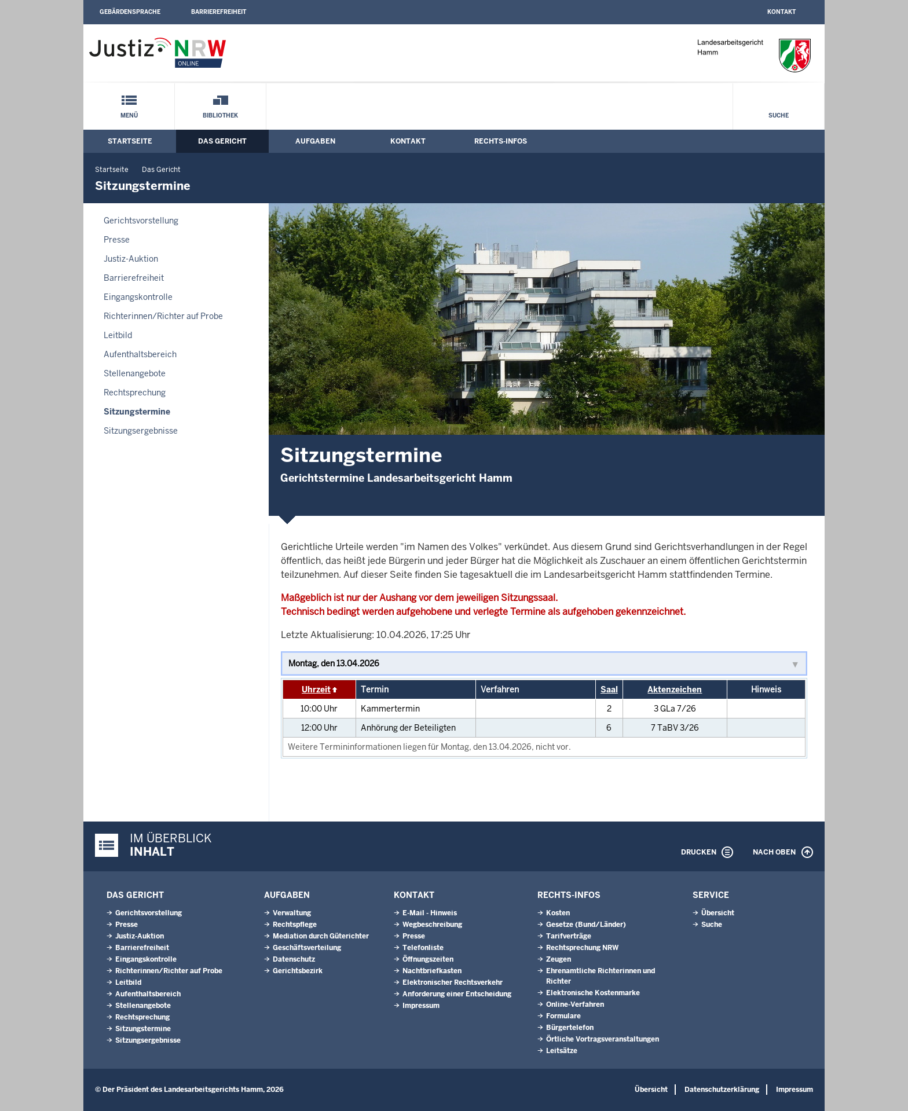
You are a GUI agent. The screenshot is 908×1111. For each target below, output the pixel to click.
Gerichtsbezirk (298, 971)
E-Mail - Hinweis (429, 913)
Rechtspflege (295, 924)
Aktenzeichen (674, 689)
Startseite (130, 141)
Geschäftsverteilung (307, 947)
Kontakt (781, 12)
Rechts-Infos (500, 141)
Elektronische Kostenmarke (593, 993)
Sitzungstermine (137, 411)
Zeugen (558, 959)
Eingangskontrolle (138, 297)
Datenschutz (294, 959)
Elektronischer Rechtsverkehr (452, 982)
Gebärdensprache (130, 12)
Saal (609, 689)
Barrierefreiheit (218, 12)
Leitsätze (561, 1050)
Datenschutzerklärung (721, 1089)
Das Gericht (222, 141)
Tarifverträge (568, 936)
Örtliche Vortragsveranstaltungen (602, 1039)
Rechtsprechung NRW (582, 947)
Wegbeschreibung (432, 924)
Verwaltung (292, 913)
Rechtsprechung (135, 392)
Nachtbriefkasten (432, 971)
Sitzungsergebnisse (141, 431)
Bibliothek (220, 115)
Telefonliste (423, 947)
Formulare (563, 1016)
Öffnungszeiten (427, 959)
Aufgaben (315, 141)
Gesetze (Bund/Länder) (586, 924)
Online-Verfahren (575, 1004)
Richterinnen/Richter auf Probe (163, 316)
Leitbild (118, 335)
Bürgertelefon (570, 1027)
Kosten (558, 913)
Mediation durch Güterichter (321, 936)
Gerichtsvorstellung (141, 220)
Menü (129, 115)
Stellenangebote (135, 373)
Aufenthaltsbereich (140, 354)
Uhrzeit (316, 689)
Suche (778, 115)
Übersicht (717, 913)
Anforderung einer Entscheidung (456, 994)
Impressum (421, 1005)
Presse (117, 239)
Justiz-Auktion (131, 259)
